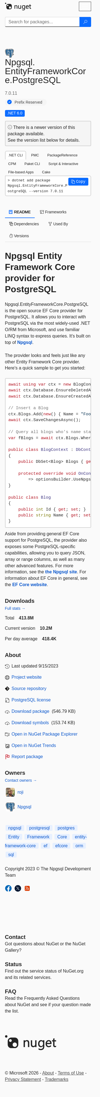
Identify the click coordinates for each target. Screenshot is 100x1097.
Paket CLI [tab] (32, 164)
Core (62, 836)
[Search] (85, 22)
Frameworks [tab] (53, 212)
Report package (27, 756)
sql (11, 854)
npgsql (14, 828)
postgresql (39, 828)
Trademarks (56, 1079)
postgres (66, 828)
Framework (38, 836)
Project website (27, 677)
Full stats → (15, 608)
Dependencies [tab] (24, 224)
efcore (61, 845)
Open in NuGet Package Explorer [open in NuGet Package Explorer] (45, 734)
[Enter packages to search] (42, 22)
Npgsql (24, 342)
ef (45, 845)
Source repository (29, 688)
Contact (15, 937)
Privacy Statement (23, 1079)
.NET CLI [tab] (15, 155)
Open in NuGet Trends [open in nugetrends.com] (34, 745)
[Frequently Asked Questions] (10, 991)
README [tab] (20, 212)
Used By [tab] (58, 224)
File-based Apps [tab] (21, 172)
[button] (78, 182)
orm (79, 845)
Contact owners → (21, 780)
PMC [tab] (35, 155)
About (48, 1073)
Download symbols (30, 722)
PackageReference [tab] (62, 155)
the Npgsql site (61, 571)
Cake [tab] (46, 172)
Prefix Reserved (28, 102)
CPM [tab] (12, 164)
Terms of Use (71, 1073)
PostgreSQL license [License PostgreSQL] (31, 700)
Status (13, 964)
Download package (30, 711)
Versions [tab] (19, 236)
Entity (13, 836)
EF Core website (29, 584)
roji (20, 792)
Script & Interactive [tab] (63, 164)
